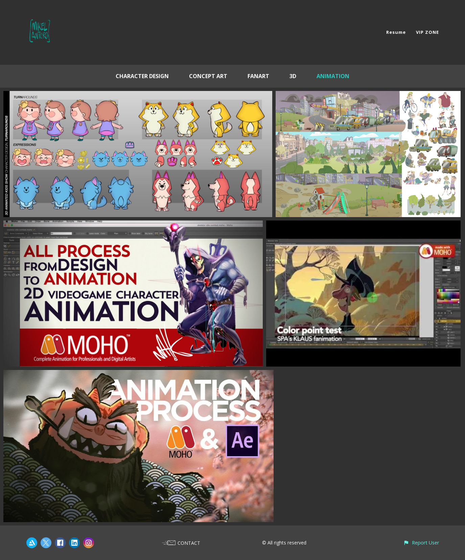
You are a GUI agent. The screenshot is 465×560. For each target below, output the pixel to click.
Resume (396, 32)
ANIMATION (333, 76)
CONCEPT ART (208, 76)
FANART (258, 76)
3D (292, 76)
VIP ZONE (427, 32)
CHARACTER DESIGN (142, 76)
